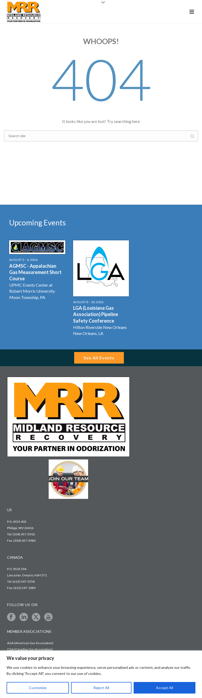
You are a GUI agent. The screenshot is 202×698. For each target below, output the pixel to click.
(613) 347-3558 (24, 581)
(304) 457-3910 (24, 534)
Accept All (164, 687)
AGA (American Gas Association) (30, 643)
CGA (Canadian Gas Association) (30, 649)
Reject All (101, 687)
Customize (38, 687)
